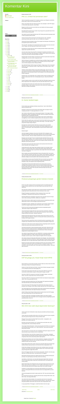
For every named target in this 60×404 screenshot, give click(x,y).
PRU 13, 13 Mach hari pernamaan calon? (35, 16)
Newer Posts (24, 389)
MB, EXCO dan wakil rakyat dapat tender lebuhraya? (38, 306)
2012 (7, 54)
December (9, 55)
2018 (7, 45)
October (8, 71)
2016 (7, 48)
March (8, 81)
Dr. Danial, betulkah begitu (30, 100)
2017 (7, 46)
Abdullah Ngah (9, 15)
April (8, 80)
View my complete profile (9, 17)
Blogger (34, 398)
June (8, 77)
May (8, 78)
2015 (7, 49)
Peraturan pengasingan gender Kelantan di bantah (37, 179)
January (8, 84)
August (8, 74)
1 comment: (41, 386)
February (8, 83)
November (9, 69)
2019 (7, 43)
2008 (7, 91)
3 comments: (41, 252)
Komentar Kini (17, 6)
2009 (7, 89)
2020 (7, 42)
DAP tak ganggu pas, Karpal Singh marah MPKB (37, 258)
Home (38, 389)
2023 (7, 40)
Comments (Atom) (29, 391)
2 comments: (41, 300)
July (8, 75)
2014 (7, 51)
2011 (7, 86)
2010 (7, 88)
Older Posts (53, 389)
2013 (7, 52)
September (9, 72)
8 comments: (41, 173)
